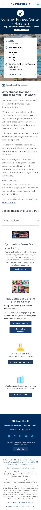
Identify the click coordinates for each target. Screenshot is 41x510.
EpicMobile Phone (27, 506)
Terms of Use (13, 464)
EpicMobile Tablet (11, 506)
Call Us (22, 42)
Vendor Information (26, 464)
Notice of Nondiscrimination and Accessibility (19, 462)
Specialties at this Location (17, 85)
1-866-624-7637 (29, 425)
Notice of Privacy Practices (27, 460)
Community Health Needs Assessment (21, 502)
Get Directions (15, 74)
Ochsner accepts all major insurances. (20, 468)
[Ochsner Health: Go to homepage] (20, 3)
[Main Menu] (3, 4)
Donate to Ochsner (20, 395)
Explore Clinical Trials (20, 362)
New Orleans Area (21, 29)
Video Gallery (10, 220)
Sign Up (22, 449)
